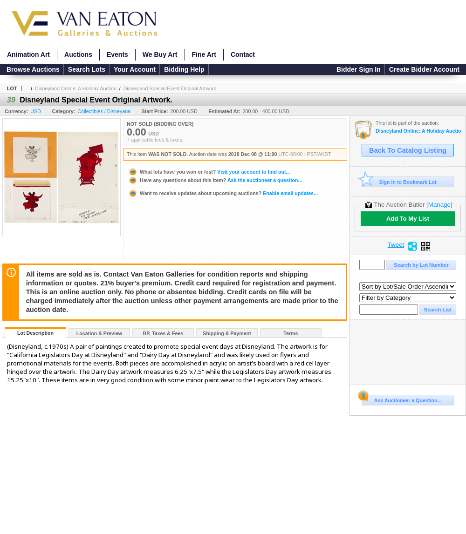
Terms (290, 333)
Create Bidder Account (424, 69)
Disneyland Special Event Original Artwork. (170, 88)
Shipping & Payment (227, 333)
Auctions (78, 54)
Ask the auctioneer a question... (215, 180)
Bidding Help (184, 69)
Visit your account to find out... (209, 172)
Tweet (396, 245)
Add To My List (407, 218)
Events (117, 54)
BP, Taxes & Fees (163, 333)
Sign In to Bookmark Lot (399, 181)
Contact (243, 54)
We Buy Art (160, 54)
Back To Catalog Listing (407, 150)
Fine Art (204, 54)
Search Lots (86, 69)
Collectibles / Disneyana (103, 111)
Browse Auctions (33, 69)
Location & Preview (99, 333)
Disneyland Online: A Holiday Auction (75, 88)
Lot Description (35, 333)
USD (35, 111)
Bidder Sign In (358, 69)
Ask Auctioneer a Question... (401, 399)
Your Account (135, 69)
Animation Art (28, 54)
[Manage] (439, 204)
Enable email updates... (223, 193)
